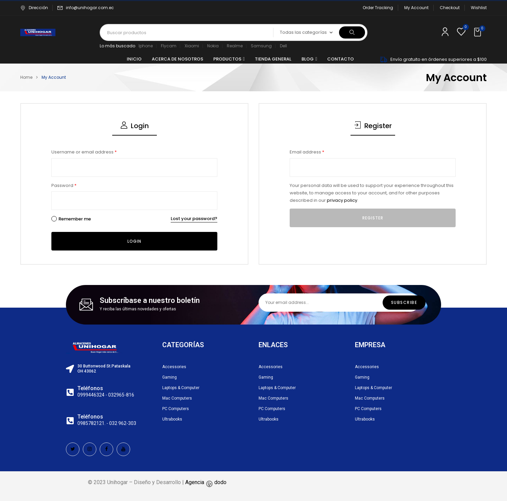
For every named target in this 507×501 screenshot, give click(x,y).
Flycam (168, 46)
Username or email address (84, 152)
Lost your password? (194, 218)
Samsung (261, 46)
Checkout (450, 7)
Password (63, 185)
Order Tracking (378, 7)
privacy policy (342, 200)
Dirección (34, 7)
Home (26, 77)
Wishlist (479, 7)
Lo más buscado (117, 46)
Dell (283, 46)
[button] (478, 32)
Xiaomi (192, 46)
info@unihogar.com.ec (90, 7)
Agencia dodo (205, 482)
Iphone (146, 46)
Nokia (213, 46)
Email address (307, 152)
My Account (416, 7)
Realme (235, 46)
